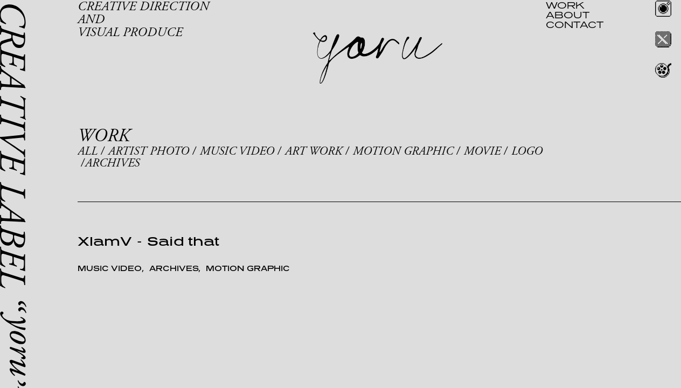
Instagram (663, 9)
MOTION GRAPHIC (403, 151)
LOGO (527, 151)
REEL (663, 70)
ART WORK (313, 151)
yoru (377, 58)
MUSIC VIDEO (237, 151)
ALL (88, 151)
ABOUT (567, 14)
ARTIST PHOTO (148, 151)
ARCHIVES (112, 163)
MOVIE (482, 151)
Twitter (663, 39)
